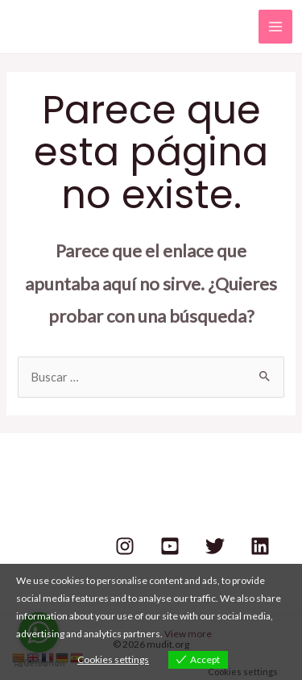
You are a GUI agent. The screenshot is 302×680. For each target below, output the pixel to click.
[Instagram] (124, 546)
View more (188, 634)
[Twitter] (215, 546)
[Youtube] (170, 546)
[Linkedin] (260, 546)
